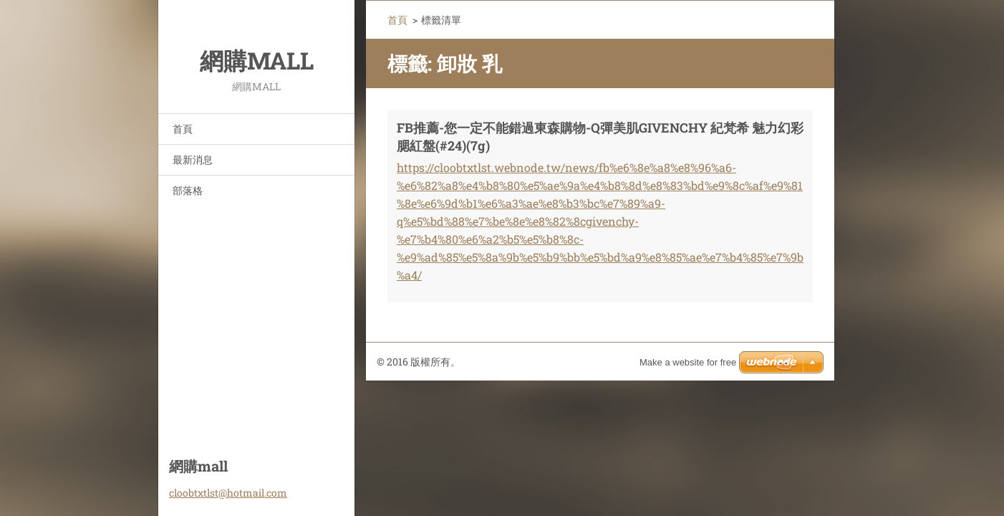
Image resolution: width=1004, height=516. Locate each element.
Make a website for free (687, 362)
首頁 (183, 128)
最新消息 (193, 159)
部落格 (188, 190)
